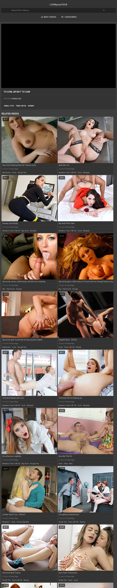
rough (19, 289)
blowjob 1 (6, 522)
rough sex (22, 173)
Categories (69, 17)
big (3, 289)
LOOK (58, 4)
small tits (9, 106)
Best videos (48, 17)
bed (70, 464)
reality (78, 347)
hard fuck (11, 289)
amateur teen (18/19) (67, 173)
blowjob (86, 173)
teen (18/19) (21, 106)
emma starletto (23, 522)
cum (60, 464)
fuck (14, 173)
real (13, 522)
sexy (66, 464)
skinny (31, 106)
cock (76, 580)
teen (70, 580)
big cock (25, 231)
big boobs (6, 173)
